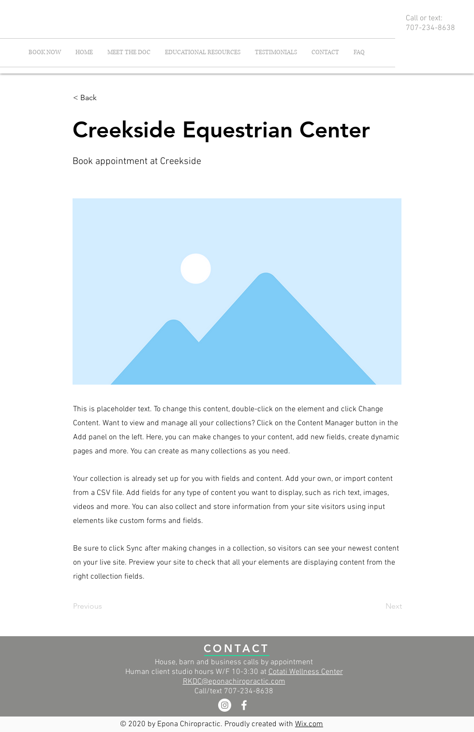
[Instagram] (224, 705)
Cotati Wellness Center (305, 672)
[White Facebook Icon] (244, 705)
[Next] (378, 606)
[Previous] (105, 606)
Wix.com (309, 724)
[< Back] (105, 97)
